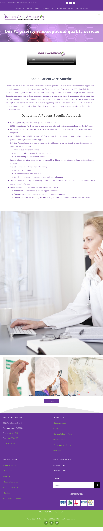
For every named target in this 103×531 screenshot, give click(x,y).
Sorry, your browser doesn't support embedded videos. (51, 53)
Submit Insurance (11, 487)
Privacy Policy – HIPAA (63, 434)
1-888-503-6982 (12, 438)
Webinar (57, 450)
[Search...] (73, 485)
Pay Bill (7, 493)
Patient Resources (11, 482)
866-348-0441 (13, 433)
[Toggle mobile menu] (99, 15)
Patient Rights (59, 439)
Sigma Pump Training (12, 498)
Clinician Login (10, 465)
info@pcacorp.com (10, 443)
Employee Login (60, 423)
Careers (57, 428)
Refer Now (8, 471)
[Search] (97, 485)
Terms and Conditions (62, 445)
